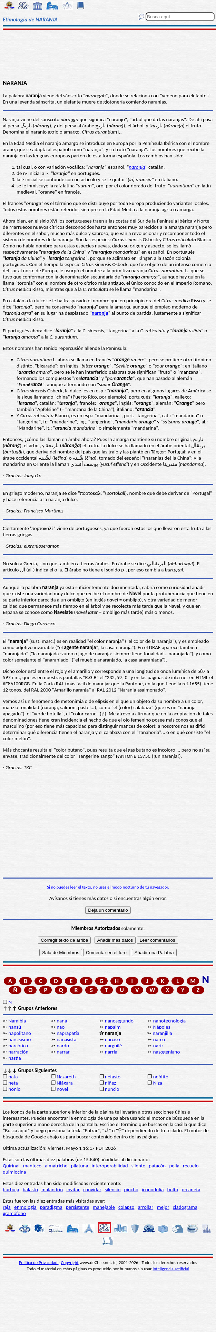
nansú (14, 1027)
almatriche (56, 1166)
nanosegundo (119, 1021)
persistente (77, 1207)
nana (62, 1021)
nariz (158, 1045)
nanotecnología (169, 1021)
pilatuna (79, 1166)
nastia (14, 1058)
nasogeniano (166, 1052)
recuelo (191, 1166)
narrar (63, 1052)
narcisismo (19, 1039)
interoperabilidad (110, 1166)
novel (62, 1089)
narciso (112, 1039)
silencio (113, 1189)
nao (61, 1027)
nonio (14, 1089)
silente (138, 1166)
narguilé (113, 1045)
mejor (163, 1207)
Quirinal (11, 1166)
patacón (157, 1166)
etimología (25, 1207)
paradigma (51, 1207)
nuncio (112, 1089)
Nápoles (161, 1027)
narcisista (66, 1039)
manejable (104, 1207)
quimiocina (14, 1172)
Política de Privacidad (39, 1262)
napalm (113, 1027)
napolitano (19, 1033)
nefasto (112, 1077)
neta (13, 1083)
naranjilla (162, 1033)
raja (7, 1207)
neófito (160, 1077)
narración (18, 1052)
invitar (73, 1189)
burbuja (11, 1189)
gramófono (14, 1213)
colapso (126, 1207)
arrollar (146, 1207)
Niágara (64, 1083)
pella (174, 1166)
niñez (110, 1083)
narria (111, 1052)
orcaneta (191, 1189)
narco (159, 1039)
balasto (30, 1189)
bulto (172, 1189)
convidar (92, 1189)
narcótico (18, 1045)
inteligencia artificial (171, 1268)
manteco (32, 1166)
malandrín (52, 1189)
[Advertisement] (108, 54)
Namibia (17, 1021)
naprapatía (68, 1033)
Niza (157, 1083)
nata (13, 1077)
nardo (63, 1045)
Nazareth (66, 1077)
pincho (131, 1189)
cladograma (185, 1207)
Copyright (70, 1262)
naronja (137, 167)
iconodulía (153, 1189)
